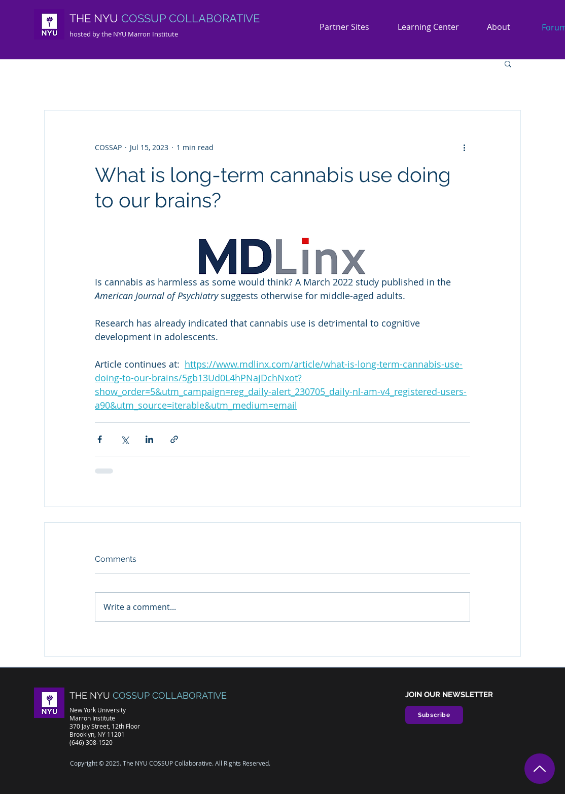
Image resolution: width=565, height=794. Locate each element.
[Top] (539, 768)
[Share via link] (174, 439)
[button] (502, 27)
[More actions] (464, 147)
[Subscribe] (434, 715)
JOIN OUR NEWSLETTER (449, 694)
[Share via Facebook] (99, 439)
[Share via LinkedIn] (149, 439)
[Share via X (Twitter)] (124, 439)
